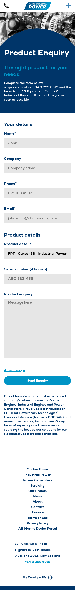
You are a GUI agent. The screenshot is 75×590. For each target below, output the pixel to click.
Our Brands (37, 491)
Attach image (14, 370)
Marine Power (38, 469)
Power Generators (37, 480)
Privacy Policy (37, 523)
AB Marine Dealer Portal (37, 528)
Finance (37, 512)
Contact (37, 507)
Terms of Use (38, 518)
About (38, 501)
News (37, 496)
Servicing (37, 485)
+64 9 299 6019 (37, 562)
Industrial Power (38, 475)
